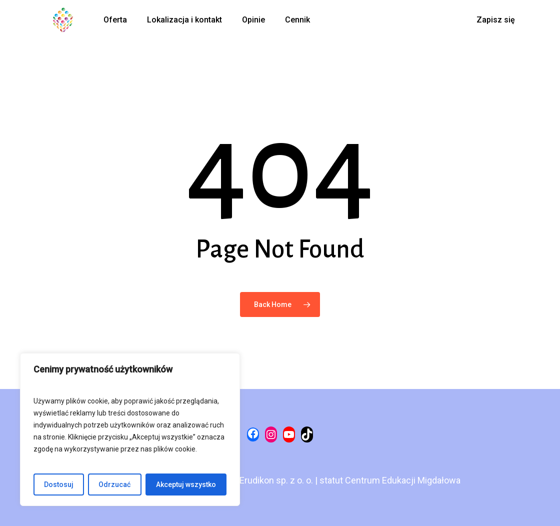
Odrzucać (114, 484)
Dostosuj (59, 484)
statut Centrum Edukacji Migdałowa (390, 480)
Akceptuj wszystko (186, 484)
